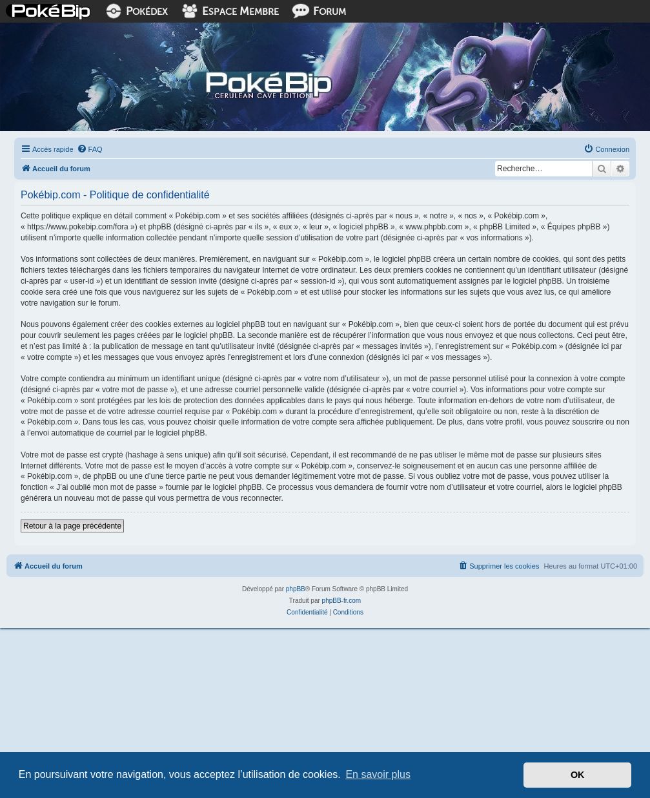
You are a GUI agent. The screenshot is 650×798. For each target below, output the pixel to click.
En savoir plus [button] (378, 774)
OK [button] (578, 775)
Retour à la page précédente (72, 525)
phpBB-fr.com (341, 600)
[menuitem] (90, 149)
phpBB (295, 589)
